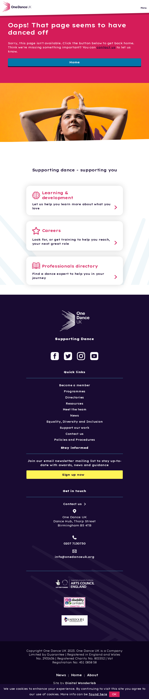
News (74, 415)
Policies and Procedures (74, 439)
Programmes (74, 391)
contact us (106, 47)
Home (74, 62)
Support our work (74, 428)
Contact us (74, 434)
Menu (144, 8)
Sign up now (73, 474)
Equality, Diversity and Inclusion (74, 421)
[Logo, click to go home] (19, 8)
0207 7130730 (75, 543)
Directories (74, 397)
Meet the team (74, 409)
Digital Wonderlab (80, 683)
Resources (74, 403)
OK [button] (114, 694)
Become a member (74, 385)
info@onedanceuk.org (74, 557)
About (92, 675)
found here (98, 694)
